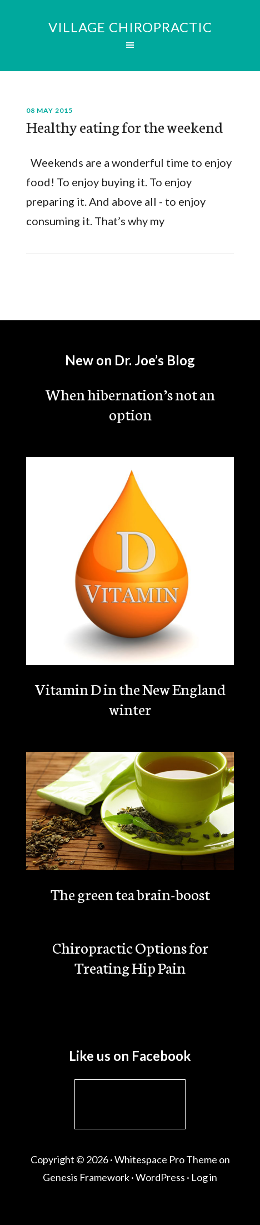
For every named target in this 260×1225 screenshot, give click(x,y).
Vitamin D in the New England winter (130, 698)
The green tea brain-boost (130, 893)
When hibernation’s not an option (130, 403)
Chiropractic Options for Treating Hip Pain (130, 957)
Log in (204, 1177)
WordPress (160, 1177)
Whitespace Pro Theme (165, 1159)
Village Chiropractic (130, 27)
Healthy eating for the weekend (124, 126)
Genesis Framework (86, 1177)
